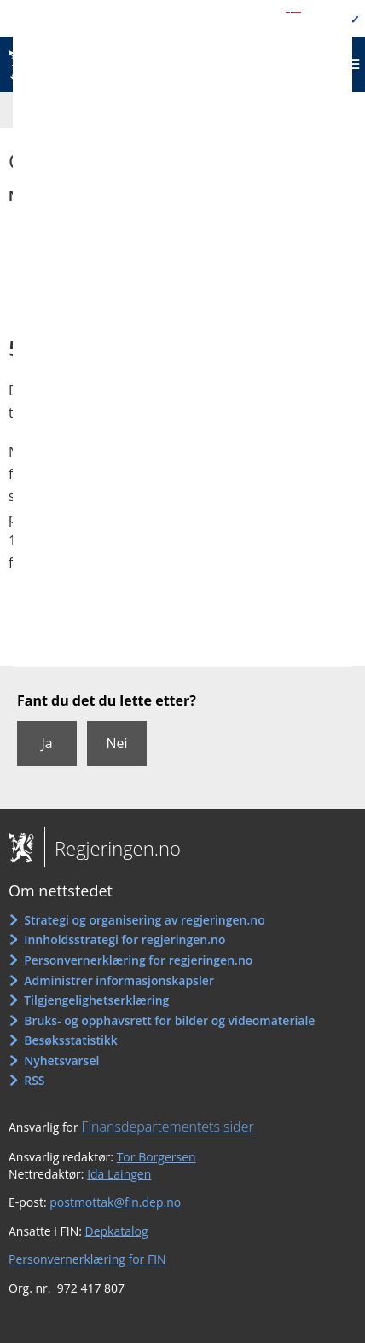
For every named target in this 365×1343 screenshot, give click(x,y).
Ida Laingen (119, 1174)
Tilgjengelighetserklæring (96, 1000)
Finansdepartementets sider (167, 1126)
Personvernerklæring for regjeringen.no (138, 960)
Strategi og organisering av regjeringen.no (144, 920)
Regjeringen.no (112, 848)
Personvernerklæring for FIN (87, 1259)
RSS (34, 1080)
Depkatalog (116, 1231)
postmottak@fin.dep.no (115, 1202)
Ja (46, 743)
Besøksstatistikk (71, 1040)
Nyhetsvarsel (61, 1060)
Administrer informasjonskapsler (119, 980)
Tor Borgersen (156, 1157)
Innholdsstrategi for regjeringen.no (124, 939)
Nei (116, 743)
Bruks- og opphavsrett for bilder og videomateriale (169, 1020)
